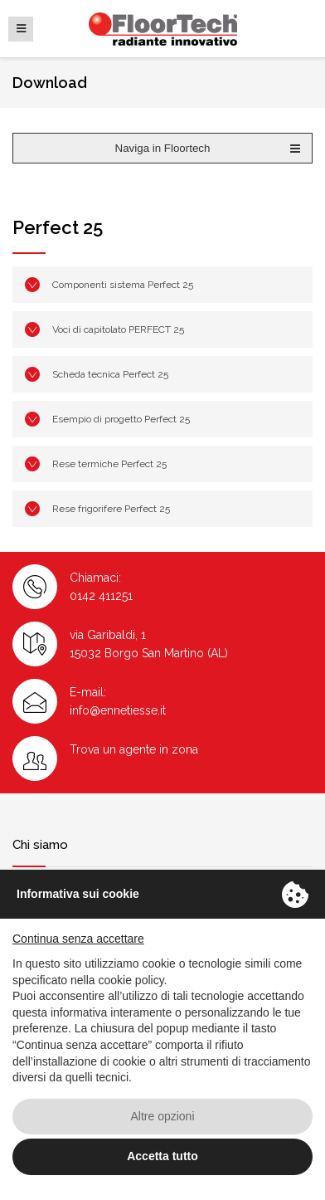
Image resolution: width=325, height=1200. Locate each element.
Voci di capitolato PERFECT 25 (118, 329)
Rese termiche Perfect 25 (109, 464)
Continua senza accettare (78, 938)
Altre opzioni (162, 1116)
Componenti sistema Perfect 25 (122, 284)
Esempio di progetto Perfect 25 (121, 419)
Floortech (162, 29)
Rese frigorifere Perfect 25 (111, 509)
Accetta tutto (162, 1156)
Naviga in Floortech (209, 148)
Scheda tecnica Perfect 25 (110, 374)
